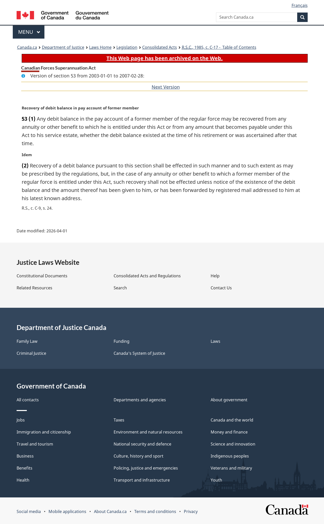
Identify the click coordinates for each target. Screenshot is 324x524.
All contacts (28, 400)
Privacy (191, 511)
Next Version (166, 87)
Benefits (24, 468)
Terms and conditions (155, 511)
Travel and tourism (35, 444)
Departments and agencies (140, 400)
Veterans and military (231, 468)
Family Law (27, 341)
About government (229, 400)
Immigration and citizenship (44, 432)
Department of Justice (63, 47)
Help (215, 276)
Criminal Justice (31, 353)
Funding (121, 341)
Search (120, 288)
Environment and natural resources (148, 432)
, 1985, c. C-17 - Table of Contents (219, 47)
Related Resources (34, 288)
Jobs (21, 420)
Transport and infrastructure (142, 480)
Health (23, 480)
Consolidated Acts (159, 47)
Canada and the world (232, 420)
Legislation (126, 47)
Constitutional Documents (42, 276)
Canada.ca (27, 47)
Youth (216, 480)
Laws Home (100, 47)
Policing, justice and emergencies (146, 468)
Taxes (119, 420)
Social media (29, 511)
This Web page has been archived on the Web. (164, 58)
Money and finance (229, 432)
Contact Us (221, 288)
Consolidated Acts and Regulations (147, 276)
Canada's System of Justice (139, 353)
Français (300, 5)
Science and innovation (233, 444)
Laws (215, 341)
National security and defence (142, 444)
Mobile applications (67, 511)
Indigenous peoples (230, 456)
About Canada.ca (110, 511)
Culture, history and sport (138, 456)
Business (25, 456)
